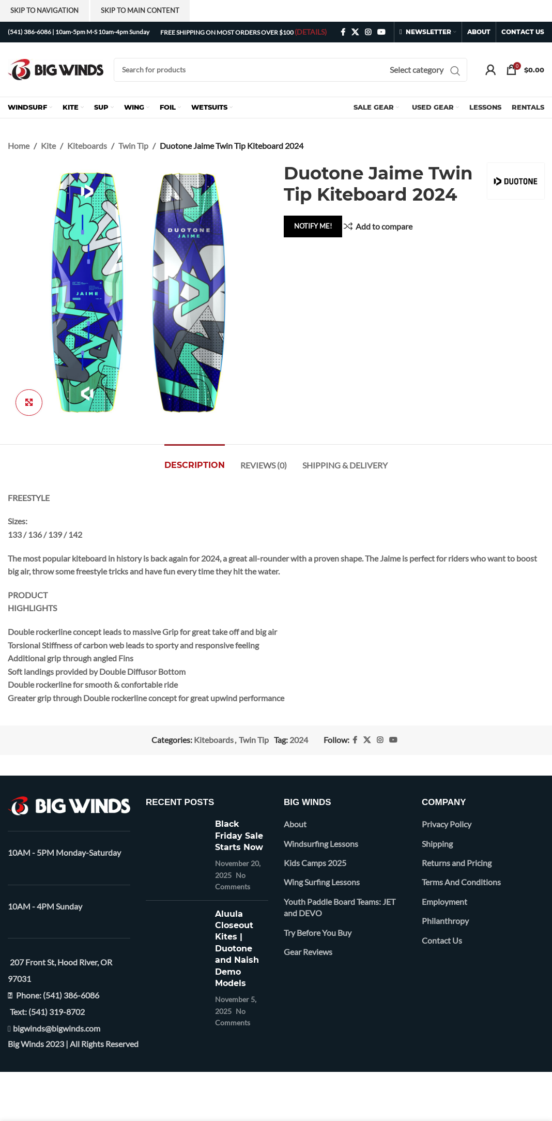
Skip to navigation (44, 10)
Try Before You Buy (317, 932)
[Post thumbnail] (176, 855)
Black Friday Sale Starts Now (239, 835)
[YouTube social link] (381, 32)
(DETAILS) (311, 31)
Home (18, 145)
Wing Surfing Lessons (322, 882)
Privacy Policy (446, 824)
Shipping (437, 844)
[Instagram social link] (368, 32)
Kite (48, 145)
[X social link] (355, 32)
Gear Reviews (308, 952)
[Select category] (416, 70)
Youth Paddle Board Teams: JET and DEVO (339, 907)
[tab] (194, 460)
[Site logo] (55, 68)
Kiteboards (87, 145)
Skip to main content (140, 10)
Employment (444, 901)
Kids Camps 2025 (315, 863)
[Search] (290, 70)
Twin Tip (133, 145)
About (295, 824)
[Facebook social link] (343, 32)
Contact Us (442, 940)
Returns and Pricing (457, 863)
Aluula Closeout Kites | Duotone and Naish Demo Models (237, 948)
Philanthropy (445, 921)
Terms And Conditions (461, 882)
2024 (298, 740)
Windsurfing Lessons (321, 844)
